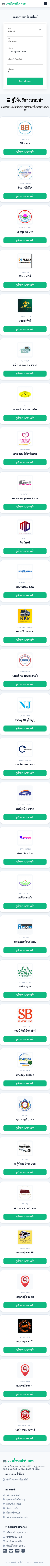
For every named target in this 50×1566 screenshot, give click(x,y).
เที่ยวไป (10, 49)
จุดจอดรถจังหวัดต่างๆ (15, 1499)
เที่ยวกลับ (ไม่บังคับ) (15, 59)
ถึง (9, 38)
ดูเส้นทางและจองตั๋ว (25, 151)
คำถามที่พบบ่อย (13, 1512)
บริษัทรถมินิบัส (12, 1495)
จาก (9, 28)
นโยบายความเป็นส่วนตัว (17, 1517)
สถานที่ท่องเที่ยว (13, 1503)
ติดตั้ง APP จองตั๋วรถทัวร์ (17, 1479)
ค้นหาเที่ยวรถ (25, 81)
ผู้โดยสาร (11, 69)
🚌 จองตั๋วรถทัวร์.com (14, 3)
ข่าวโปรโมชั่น (12, 1508)
